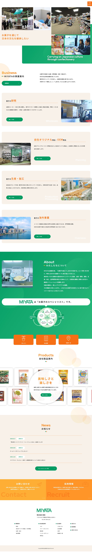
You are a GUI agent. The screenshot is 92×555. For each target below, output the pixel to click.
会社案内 (59, 527)
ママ (41, 530)
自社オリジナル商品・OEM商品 (23, 532)
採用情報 (73, 530)
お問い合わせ (74, 533)
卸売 (17, 530)
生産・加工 (18, 534)
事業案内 (18, 527)
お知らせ (73, 527)
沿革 (58, 534)
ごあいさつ (60, 530)
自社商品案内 (43, 527)
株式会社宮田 (44, 551)
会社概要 (59, 532)
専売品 (41, 539)
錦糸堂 (41, 534)
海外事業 (18, 537)
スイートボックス (44, 532)
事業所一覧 (60, 537)
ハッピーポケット (44, 537)
